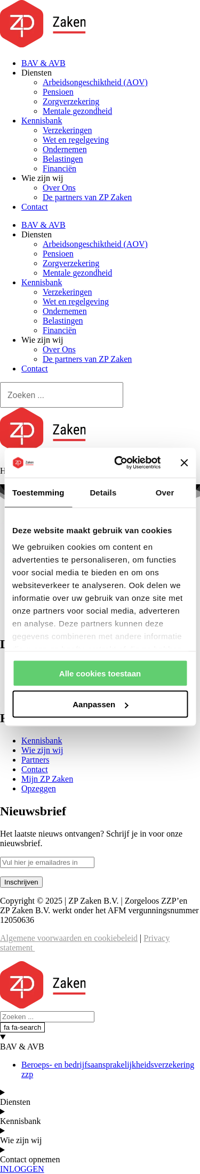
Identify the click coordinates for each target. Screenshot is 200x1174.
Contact (34, 206)
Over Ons (59, 187)
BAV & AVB (43, 63)
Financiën (59, 168)
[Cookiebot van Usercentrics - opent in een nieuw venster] (119, 463)
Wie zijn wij (42, 178)
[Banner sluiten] (184, 462)
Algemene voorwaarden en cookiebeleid (69, 937)
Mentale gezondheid (77, 110)
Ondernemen (65, 149)
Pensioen (58, 91)
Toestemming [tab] (38, 492)
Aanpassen (100, 704)
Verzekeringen (67, 130)
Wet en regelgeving (76, 139)
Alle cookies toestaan (100, 672)
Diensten (36, 72)
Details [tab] (103, 492)
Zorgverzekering (71, 101)
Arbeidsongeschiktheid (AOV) (95, 82)
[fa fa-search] (22, 1027)
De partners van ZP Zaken (87, 197)
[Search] (61, 395)
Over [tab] (165, 492)
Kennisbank (41, 120)
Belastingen (63, 158)
